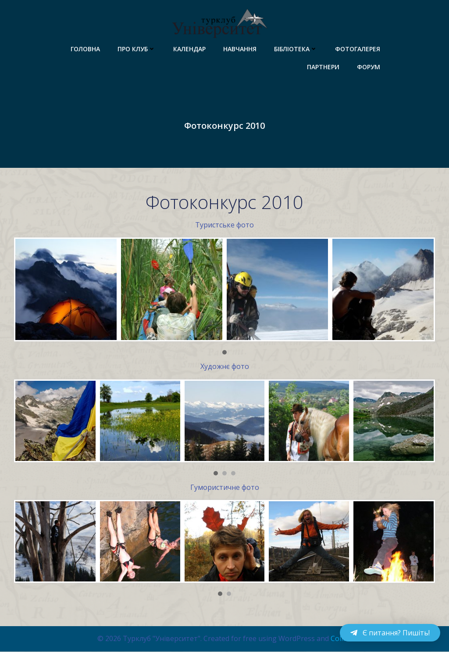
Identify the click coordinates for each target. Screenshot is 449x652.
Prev (25, 290)
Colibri (341, 639)
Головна (85, 48)
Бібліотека (296, 48)
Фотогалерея (358, 48)
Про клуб (137, 48)
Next (424, 290)
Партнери (323, 66)
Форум (369, 66)
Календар (190, 48)
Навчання (240, 48)
